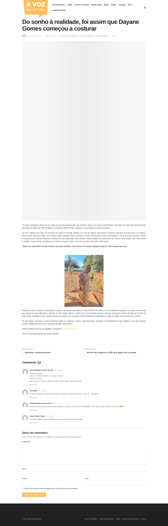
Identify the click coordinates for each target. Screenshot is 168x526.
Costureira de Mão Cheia (86, 36)
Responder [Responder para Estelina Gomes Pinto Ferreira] (34, 410)
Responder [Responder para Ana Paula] (34, 397)
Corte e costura (81, 5)
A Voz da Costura (35, 36)
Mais (130, 5)
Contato (117, 519)
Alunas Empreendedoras (69, 36)
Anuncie (143, 519)
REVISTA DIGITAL (58, 5)
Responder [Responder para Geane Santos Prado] (34, 422)
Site (87, 478)
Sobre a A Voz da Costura (131, 519)
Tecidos (122, 5)
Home (70, 5)
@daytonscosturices (70, 329)
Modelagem (96, 5)
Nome (25, 469)
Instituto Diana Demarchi (34, 519)
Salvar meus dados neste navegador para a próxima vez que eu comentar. (51, 488)
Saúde (113, 5)
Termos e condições (91, 519)
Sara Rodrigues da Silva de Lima (41, 370)
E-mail (25, 478)
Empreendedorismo (102, 36)
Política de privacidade (106, 519)
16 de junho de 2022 (51, 36)
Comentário (27, 441)
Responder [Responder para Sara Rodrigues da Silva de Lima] (34, 384)
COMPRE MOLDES (59, 10)
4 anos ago (59, 370)
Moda (106, 5)
